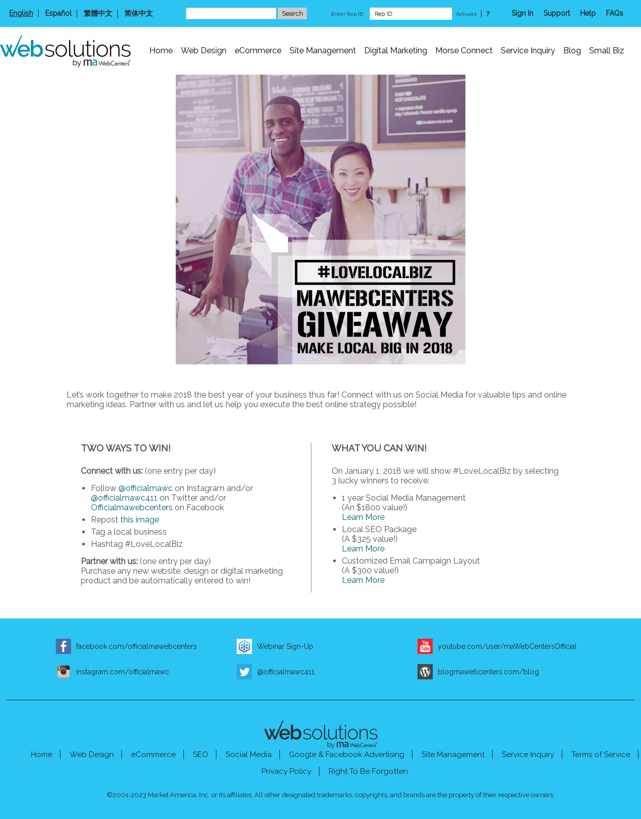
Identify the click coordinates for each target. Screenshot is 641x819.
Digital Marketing (395, 50)
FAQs (614, 13)
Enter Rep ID (347, 14)
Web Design (204, 50)
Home (161, 50)
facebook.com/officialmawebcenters (136, 646)
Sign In (522, 13)
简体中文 (138, 13)
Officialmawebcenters (132, 507)
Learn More (363, 517)
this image (139, 520)
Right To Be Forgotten (368, 771)
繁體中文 (98, 13)
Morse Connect (464, 50)
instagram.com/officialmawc (122, 672)
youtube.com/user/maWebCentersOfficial (507, 646)
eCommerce (258, 50)
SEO (200, 754)
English (21, 13)
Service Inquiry (528, 50)
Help (588, 13)
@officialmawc (145, 488)
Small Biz (606, 50)
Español (58, 13)
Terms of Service (600, 754)
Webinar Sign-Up (285, 646)
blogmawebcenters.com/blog (488, 672)
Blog (572, 50)
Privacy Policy (286, 771)
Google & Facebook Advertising (346, 754)
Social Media (249, 754)
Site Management (323, 50)
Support (556, 13)
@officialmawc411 (124, 498)
